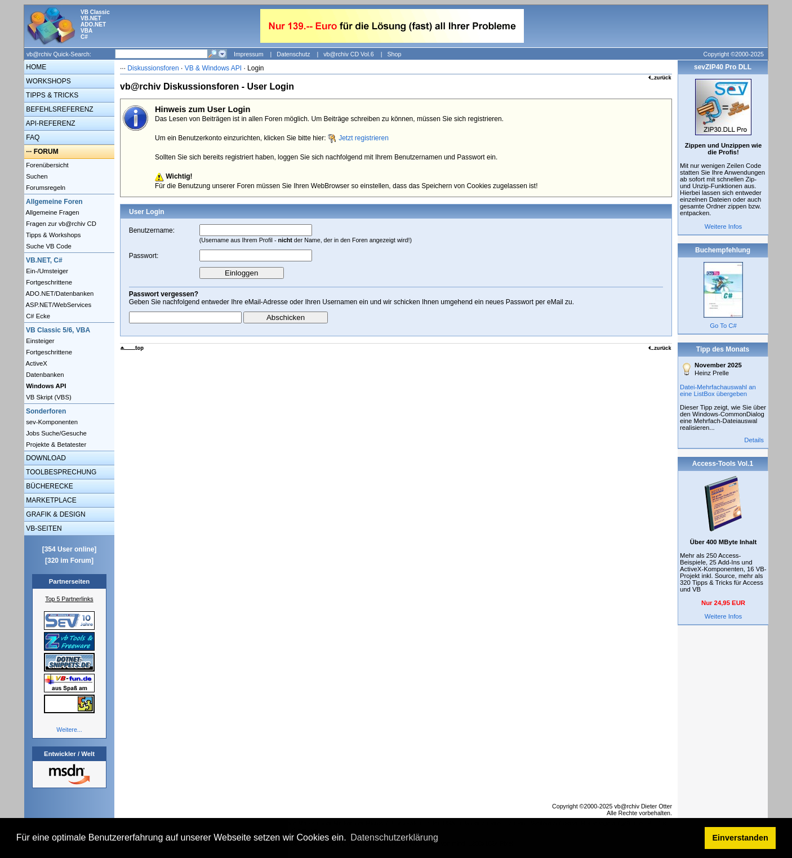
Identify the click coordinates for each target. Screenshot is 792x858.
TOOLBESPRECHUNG (60, 472)
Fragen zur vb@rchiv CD (60, 223)
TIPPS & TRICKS (51, 95)
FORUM (46, 151)
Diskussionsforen (153, 68)
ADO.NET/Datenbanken (59, 293)
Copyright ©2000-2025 (734, 54)
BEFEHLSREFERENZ (59, 109)
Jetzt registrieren (364, 138)
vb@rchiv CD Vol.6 (348, 54)
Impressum (249, 54)
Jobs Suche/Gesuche (55, 433)
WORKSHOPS (47, 81)
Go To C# (723, 325)
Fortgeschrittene (48, 282)
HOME (35, 67)
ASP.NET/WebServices (57, 304)
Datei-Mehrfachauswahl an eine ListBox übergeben (718, 390)
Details (754, 440)
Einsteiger (39, 340)
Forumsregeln (44, 187)
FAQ (31, 137)
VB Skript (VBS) (48, 397)
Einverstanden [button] (740, 837)
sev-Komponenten (51, 422)
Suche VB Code (48, 246)
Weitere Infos (723, 226)
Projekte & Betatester (55, 444)
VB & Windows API (213, 68)
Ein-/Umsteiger (46, 271)
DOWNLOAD (45, 458)
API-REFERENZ (49, 123)
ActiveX (35, 363)
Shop (394, 54)
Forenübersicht (46, 165)
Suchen (36, 176)
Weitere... (69, 729)
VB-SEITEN (43, 528)
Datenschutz (293, 54)
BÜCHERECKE (48, 486)
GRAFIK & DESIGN (55, 514)
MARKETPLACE (50, 500)
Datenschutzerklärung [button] (394, 837)
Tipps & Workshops (52, 235)
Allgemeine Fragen (51, 212)
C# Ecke (37, 316)
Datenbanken (44, 374)
